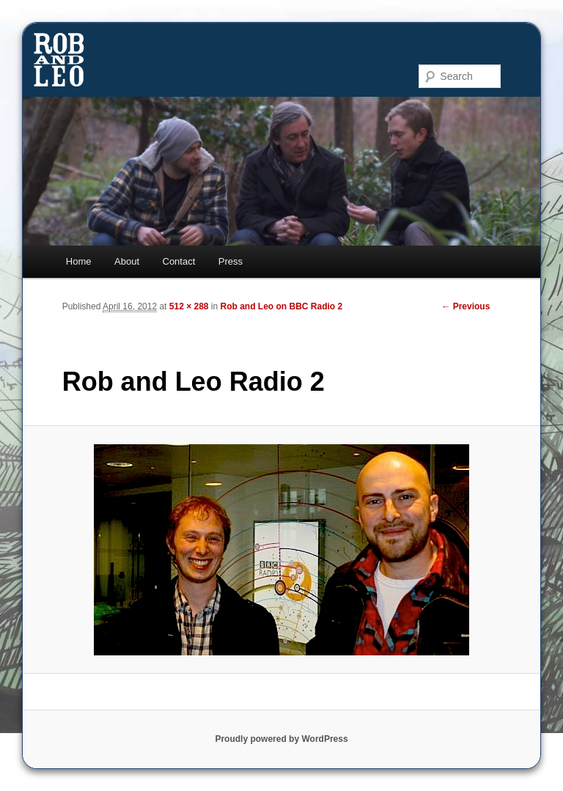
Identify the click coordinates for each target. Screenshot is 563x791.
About (126, 261)
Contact (179, 261)
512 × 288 (189, 306)
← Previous (465, 306)
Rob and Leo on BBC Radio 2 (282, 306)
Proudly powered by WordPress (281, 739)
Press (230, 261)
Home (79, 261)
